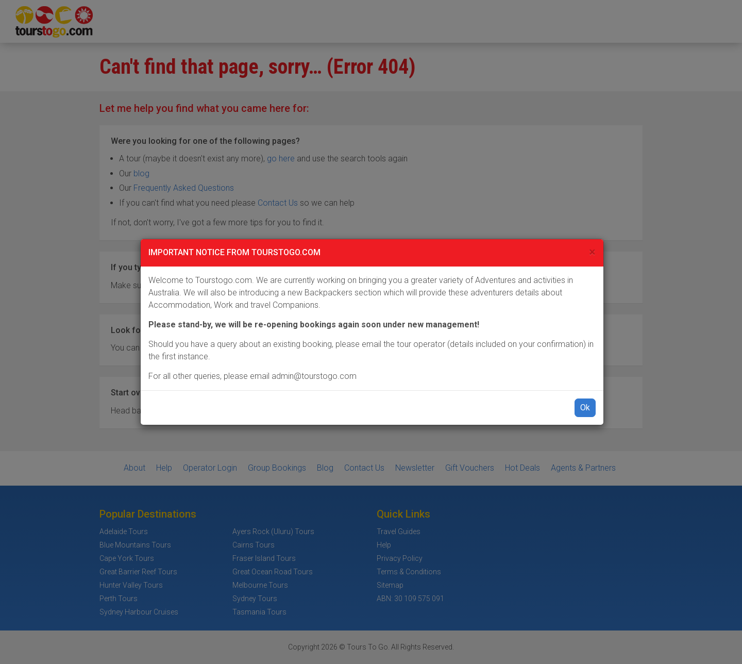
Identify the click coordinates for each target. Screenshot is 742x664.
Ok (585, 407)
